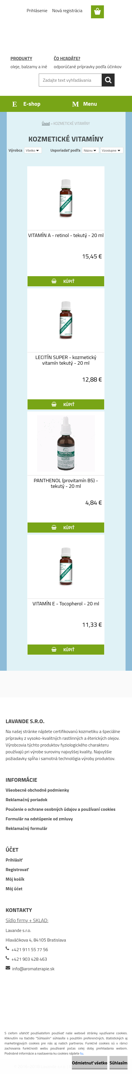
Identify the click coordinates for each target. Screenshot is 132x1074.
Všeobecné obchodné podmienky (37, 790)
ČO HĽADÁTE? (67, 58)
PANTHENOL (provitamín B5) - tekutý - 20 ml (66, 483)
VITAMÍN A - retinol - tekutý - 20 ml (66, 235)
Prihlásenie (37, 10)
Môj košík (15, 879)
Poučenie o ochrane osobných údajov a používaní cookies (60, 809)
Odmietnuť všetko (89, 1062)
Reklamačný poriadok (26, 799)
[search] (108, 80)
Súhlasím (119, 1062)
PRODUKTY (21, 58)
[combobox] (90, 150)
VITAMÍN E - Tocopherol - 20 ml (66, 603)
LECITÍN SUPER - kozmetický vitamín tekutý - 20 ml (65, 360)
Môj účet (14, 888)
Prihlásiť (14, 859)
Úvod (46, 123)
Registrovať (17, 869)
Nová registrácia (67, 10)
